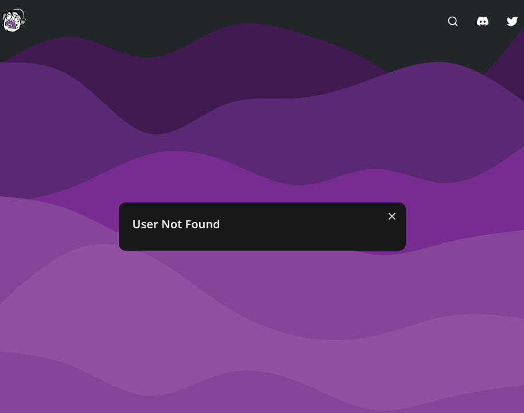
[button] (14, 20)
